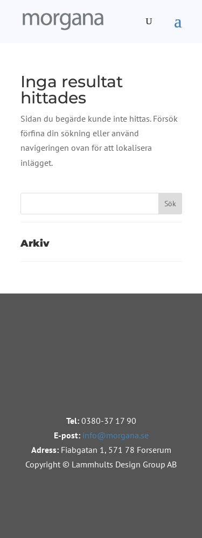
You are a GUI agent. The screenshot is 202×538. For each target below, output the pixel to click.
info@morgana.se (115, 435)
